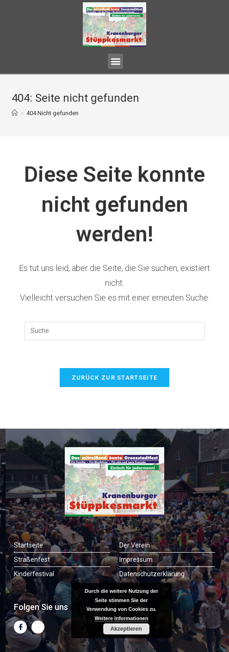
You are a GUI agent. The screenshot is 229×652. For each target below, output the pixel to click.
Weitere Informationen (122, 618)
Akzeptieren (126, 629)
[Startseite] (15, 113)
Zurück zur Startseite (114, 377)
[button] (115, 61)
